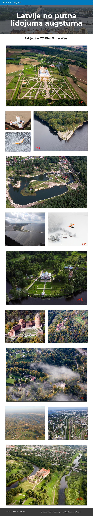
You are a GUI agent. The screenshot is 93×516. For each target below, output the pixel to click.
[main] (46, 19)
